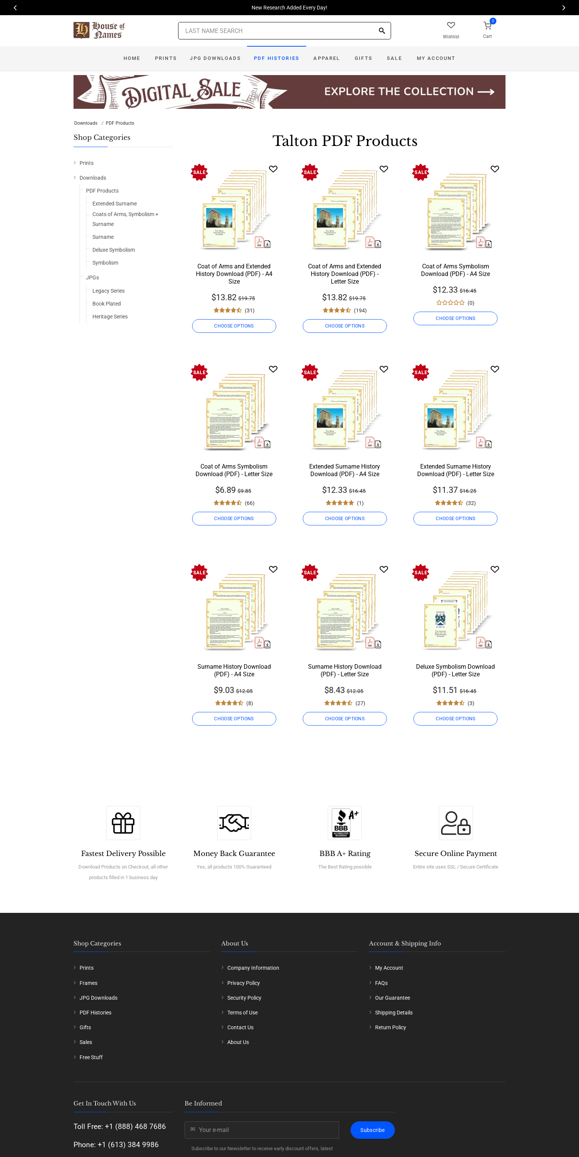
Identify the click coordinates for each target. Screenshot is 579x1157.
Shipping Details (394, 1013)
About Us (238, 1042)
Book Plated (106, 304)
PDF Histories (276, 58)
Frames (88, 983)
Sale (394, 58)
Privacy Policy (243, 983)
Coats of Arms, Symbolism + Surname (125, 219)
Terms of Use (242, 1013)
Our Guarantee (392, 998)
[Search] (382, 31)
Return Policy (390, 1027)
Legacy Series (108, 291)
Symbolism (105, 263)
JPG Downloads (215, 58)
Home (132, 58)
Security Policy (244, 998)
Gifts (363, 58)
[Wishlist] (273, 169)
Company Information (253, 968)
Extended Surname (114, 204)
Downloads (85, 123)
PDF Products (120, 123)
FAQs (381, 983)
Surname (103, 237)
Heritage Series (110, 317)
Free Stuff (91, 1057)
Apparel (326, 58)
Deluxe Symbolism (113, 250)
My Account (436, 58)
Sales (86, 1042)
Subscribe (372, 1130)
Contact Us (240, 1027)
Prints (166, 58)
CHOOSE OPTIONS (234, 326)
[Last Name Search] (284, 30)
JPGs (92, 277)
